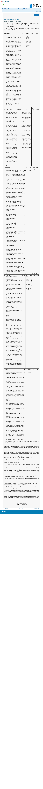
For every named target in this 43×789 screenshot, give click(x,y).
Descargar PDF (5, 1)
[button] (36, 15)
